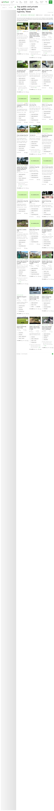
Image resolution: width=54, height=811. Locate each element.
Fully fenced (39, 15)
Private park (31, 15)
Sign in (46, 2)
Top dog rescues (25, 2)
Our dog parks (12, 2)
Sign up (50, 2)
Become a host (41, 2)
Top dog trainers (31, 2)
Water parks (47, 15)
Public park (23, 15)
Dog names (20, 2)
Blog (17, 2)
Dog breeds (37, 2)
